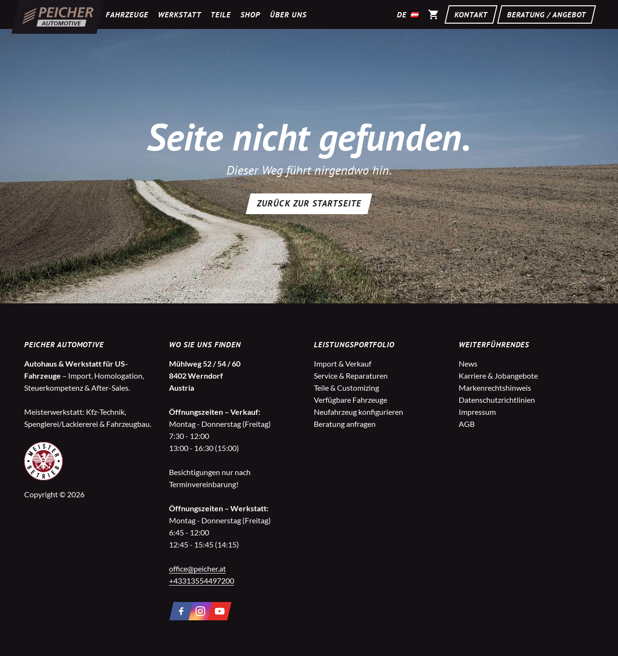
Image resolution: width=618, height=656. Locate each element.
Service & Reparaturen (351, 375)
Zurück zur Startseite (309, 203)
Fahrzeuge (127, 14)
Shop (250, 14)
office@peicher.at (197, 568)
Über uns (288, 14)
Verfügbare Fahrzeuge (350, 399)
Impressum (477, 411)
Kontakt (471, 14)
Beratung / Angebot (546, 14)
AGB (467, 423)
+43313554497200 (201, 580)
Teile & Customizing (346, 387)
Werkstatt (179, 14)
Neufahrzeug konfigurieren (358, 411)
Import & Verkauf (342, 363)
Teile (221, 14)
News (468, 363)
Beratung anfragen (345, 423)
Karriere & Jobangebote (498, 375)
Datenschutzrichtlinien (497, 399)
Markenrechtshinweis (495, 387)
